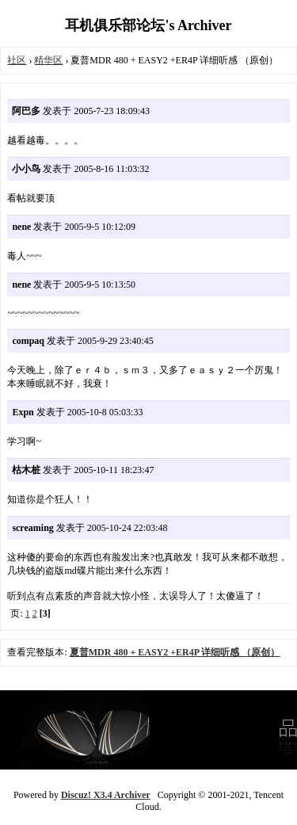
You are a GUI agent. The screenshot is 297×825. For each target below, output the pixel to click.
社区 (16, 60)
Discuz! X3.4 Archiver (105, 794)
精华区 (48, 60)
